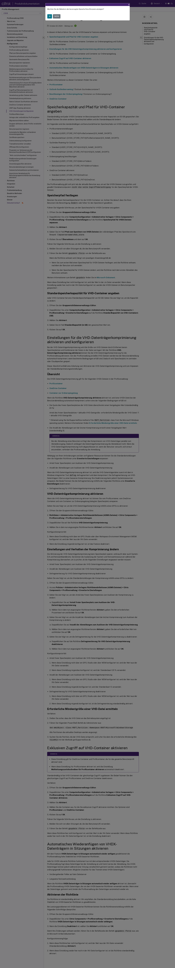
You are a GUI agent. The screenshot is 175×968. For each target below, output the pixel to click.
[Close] (128, 4)
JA (50, 16)
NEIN (56, 16)
